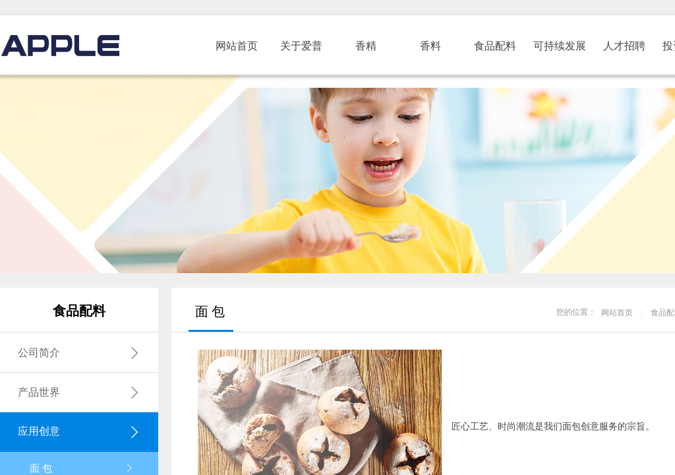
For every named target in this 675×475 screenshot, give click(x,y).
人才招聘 (624, 45)
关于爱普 (301, 45)
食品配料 (495, 45)
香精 (365, 45)
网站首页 (237, 45)
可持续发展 (559, 45)
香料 (430, 45)
